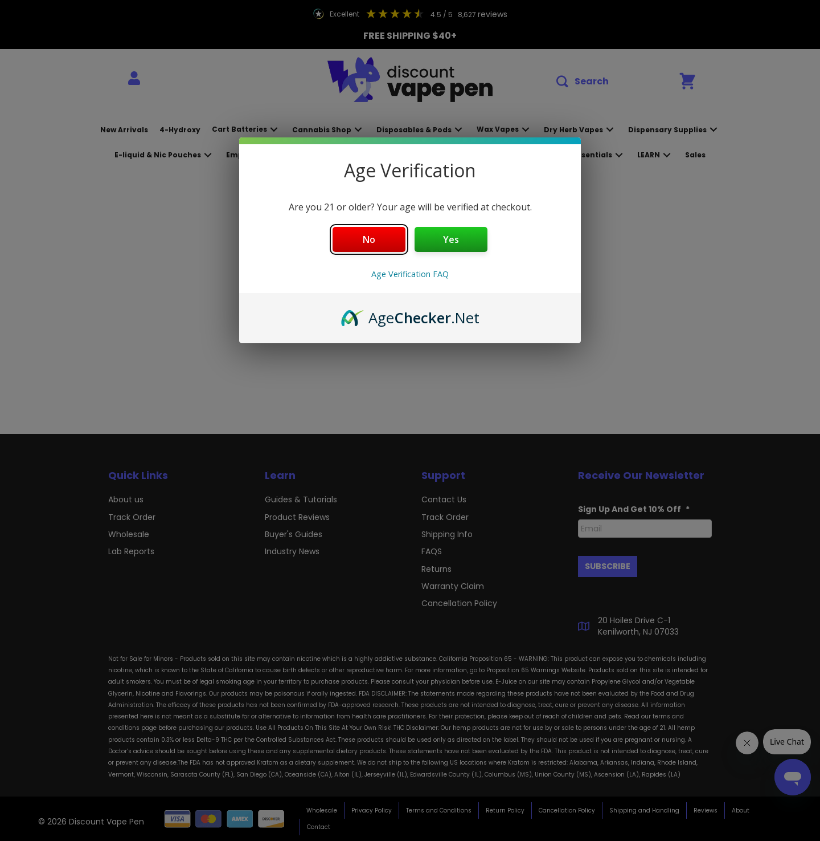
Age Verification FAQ (410, 274)
